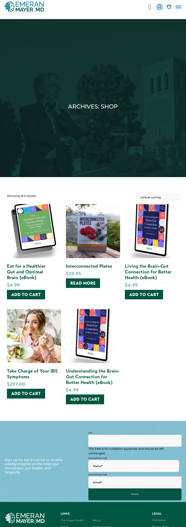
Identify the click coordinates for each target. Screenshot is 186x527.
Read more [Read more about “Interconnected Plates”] (83, 283)
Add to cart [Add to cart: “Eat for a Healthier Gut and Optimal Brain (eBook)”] (26, 294)
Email (97, 474)
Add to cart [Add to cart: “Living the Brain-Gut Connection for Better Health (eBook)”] (144, 294)
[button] (150, 7)
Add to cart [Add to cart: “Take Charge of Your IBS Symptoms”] (26, 393)
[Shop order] (157, 197)
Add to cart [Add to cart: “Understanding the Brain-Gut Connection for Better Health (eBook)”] (85, 399)
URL (90, 432)
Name (97, 458)
